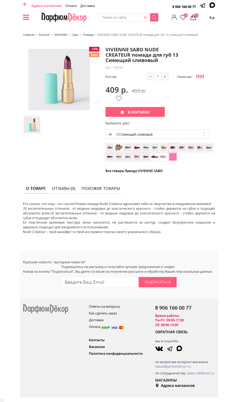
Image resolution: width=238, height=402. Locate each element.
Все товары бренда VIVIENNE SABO (134, 171)
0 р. (205, 16)
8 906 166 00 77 (184, 7)
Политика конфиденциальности (116, 353)
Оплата (71, 5)
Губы (75, 35)
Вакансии (97, 347)
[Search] (154, 17)
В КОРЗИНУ (135, 112)
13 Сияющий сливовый (131, 134)
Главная (28, 35)
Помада (88, 35)
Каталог (44, 35)
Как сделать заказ (103, 313)
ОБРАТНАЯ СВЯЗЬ (171, 331)
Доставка (87, 5)
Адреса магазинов (46, 5)
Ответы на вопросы (104, 306)
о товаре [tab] (36, 188)
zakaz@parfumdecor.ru (173, 366)
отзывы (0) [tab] (63, 188)
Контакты (97, 340)
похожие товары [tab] (100, 188)
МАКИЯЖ (60, 35)
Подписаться (158, 281)
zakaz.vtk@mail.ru (200, 373)
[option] (59, 79)
